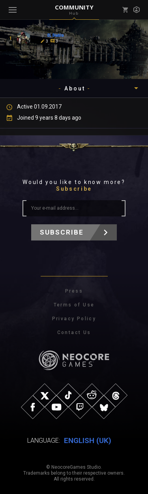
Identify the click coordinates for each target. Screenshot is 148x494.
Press (74, 291)
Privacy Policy (74, 318)
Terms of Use (74, 305)
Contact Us (74, 332)
